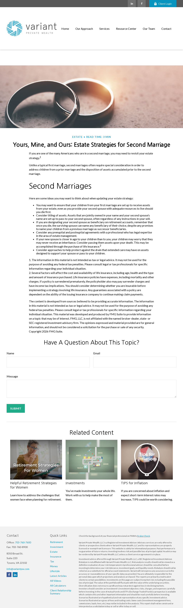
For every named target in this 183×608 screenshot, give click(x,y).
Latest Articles (58, 575)
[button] (65, 18)
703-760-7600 (23, 542)
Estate (54, 551)
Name (10, 333)
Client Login (163, 3)
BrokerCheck (143, 536)
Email (96, 333)
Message (12, 356)
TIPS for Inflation (134, 463)
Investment (56, 546)
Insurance (55, 556)
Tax (52, 561)
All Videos (55, 580)
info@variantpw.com (18, 568)
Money (54, 566)
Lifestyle (55, 571)
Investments (75, 463)
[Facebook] (142, 3)
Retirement (56, 542)
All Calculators (58, 585)
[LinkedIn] (132, 3)
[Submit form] (16, 388)
